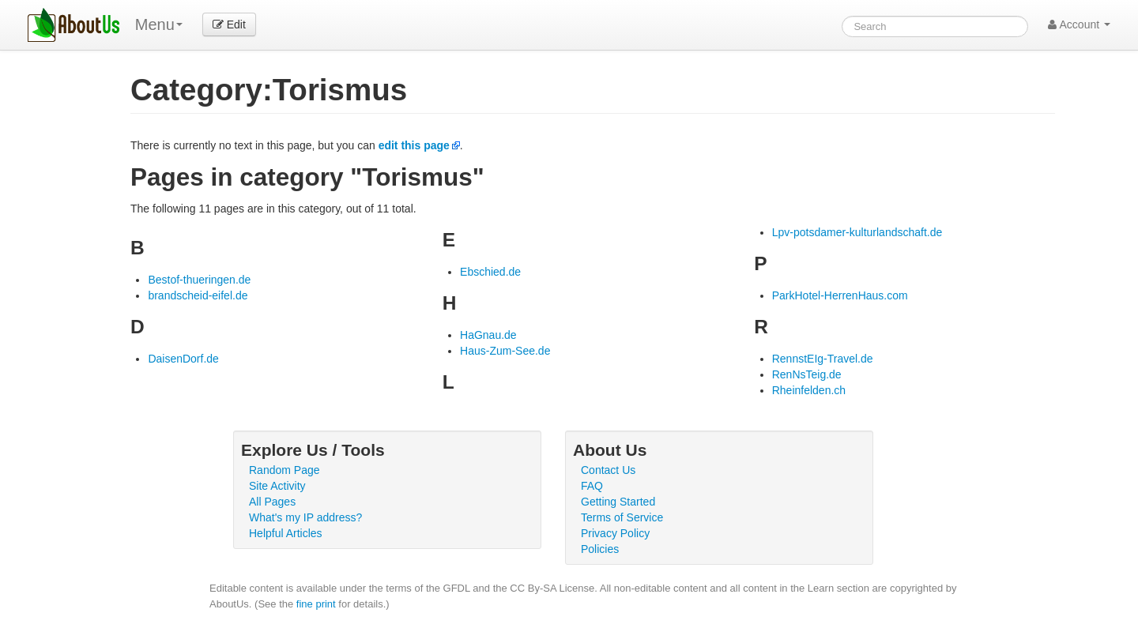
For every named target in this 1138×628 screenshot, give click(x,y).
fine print (316, 604)
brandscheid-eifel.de (197, 295)
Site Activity (277, 485)
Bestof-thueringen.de (199, 279)
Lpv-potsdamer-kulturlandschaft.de (857, 232)
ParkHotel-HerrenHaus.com (840, 295)
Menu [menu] (159, 24)
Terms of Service (622, 517)
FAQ (592, 485)
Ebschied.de (490, 271)
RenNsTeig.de (807, 374)
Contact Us (608, 470)
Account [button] (1079, 24)
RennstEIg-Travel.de (822, 358)
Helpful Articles (285, 533)
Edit (229, 24)
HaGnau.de (488, 335)
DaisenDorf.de (183, 358)
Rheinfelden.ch (809, 390)
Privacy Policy (615, 533)
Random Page (284, 470)
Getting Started (618, 501)
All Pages (272, 501)
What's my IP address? (305, 517)
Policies (600, 549)
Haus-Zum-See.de (505, 350)
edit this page (414, 145)
